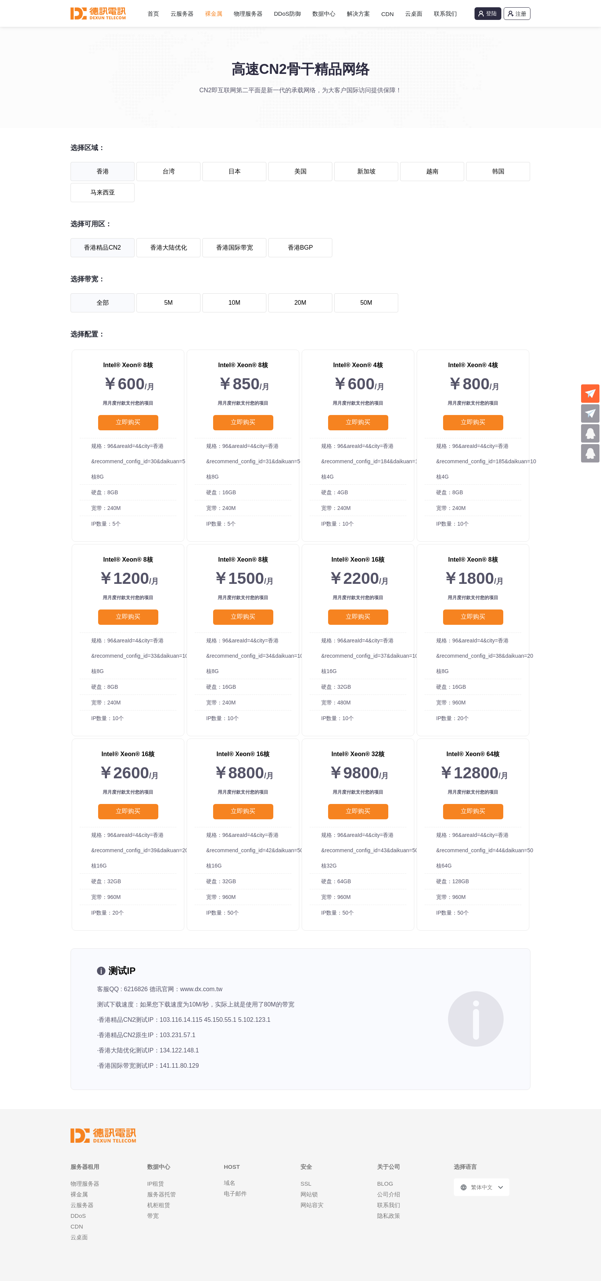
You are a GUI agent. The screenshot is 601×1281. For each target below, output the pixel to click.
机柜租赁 (158, 1205)
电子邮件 (235, 1193)
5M (168, 302)
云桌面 (413, 13)
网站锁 (309, 1194)
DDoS (78, 1215)
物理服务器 (248, 13)
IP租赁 (155, 1183)
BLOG (385, 1183)
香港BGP (300, 247)
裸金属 (213, 13)
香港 (103, 171)
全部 (103, 302)
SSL (305, 1183)
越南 (432, 171)
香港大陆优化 (168, 247)
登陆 (491, 13)
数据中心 (323, 13)
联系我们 (445, 13)
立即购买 (128, 422)
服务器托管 (161, 1194)
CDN (387, 14)
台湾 (169, 171)
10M (234, 302)
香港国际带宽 (234, 247)
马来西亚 (102, 192)
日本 (234, 171)
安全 (306, 1166)
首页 (153, 13)
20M (300, 302)
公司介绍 (388, 1194)
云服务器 (182, 13)
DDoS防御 (287, 13)
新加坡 (366, 171)
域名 (229, 1183)
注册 (521, 14)
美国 (300, 171)
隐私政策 (388, 1215)
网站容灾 (311, 1205)
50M (366, 302)
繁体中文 (482, 1187)
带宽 (153, 1215)
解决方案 (358, 13)
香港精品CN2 (102, 247)
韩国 (498, 171)
